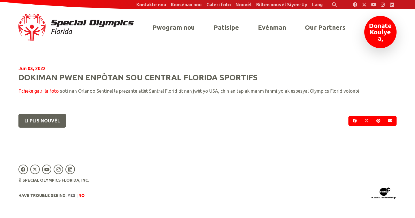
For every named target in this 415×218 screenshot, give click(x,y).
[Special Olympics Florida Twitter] (364, 4)
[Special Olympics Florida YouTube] (373, 4)
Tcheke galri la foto (38, 91)
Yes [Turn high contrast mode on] (71, 195)
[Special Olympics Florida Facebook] (355, 4)
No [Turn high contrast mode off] (81, 195)
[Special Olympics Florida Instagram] (382, 4)
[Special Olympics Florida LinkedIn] (392, 4)
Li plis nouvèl (42, 120)
